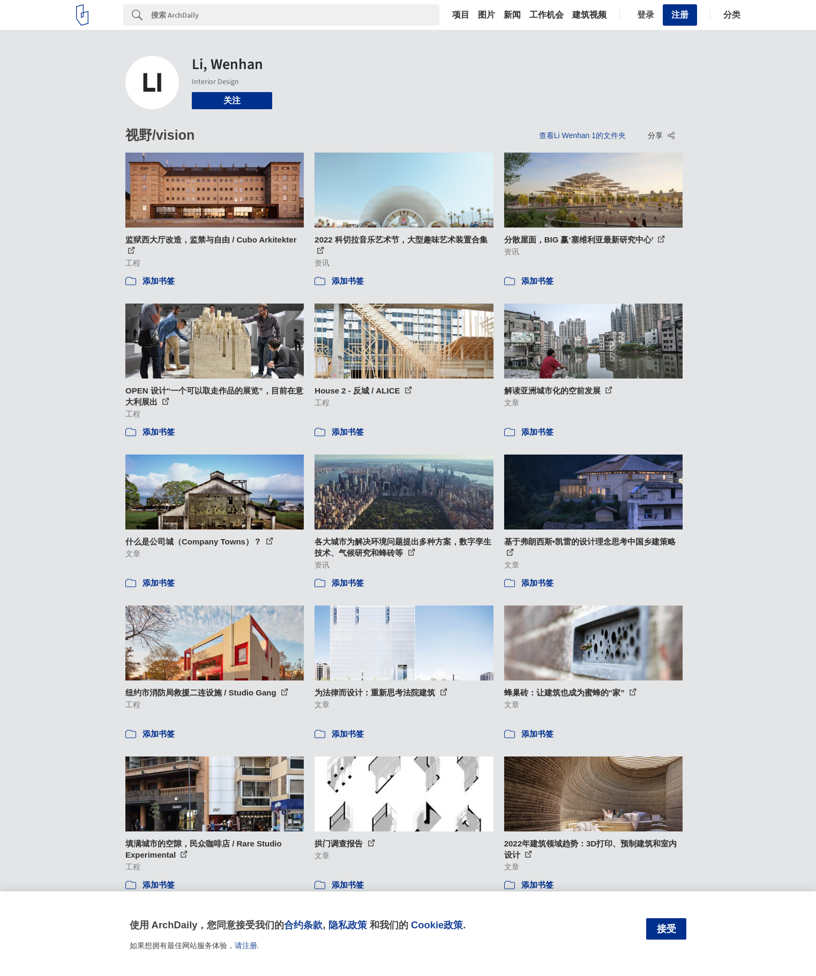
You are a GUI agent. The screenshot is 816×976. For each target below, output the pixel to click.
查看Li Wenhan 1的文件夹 (582, 135)
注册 (679, 14)
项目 (460, 15)
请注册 (246, 945)
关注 (232, 100)
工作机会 (546, 15)
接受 (666, 929)
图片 (486, 15)
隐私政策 (347, 924)
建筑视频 (589, 15)
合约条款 (303, 924)
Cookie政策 (437, 924)
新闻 (512, 15)
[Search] (295, 15)
